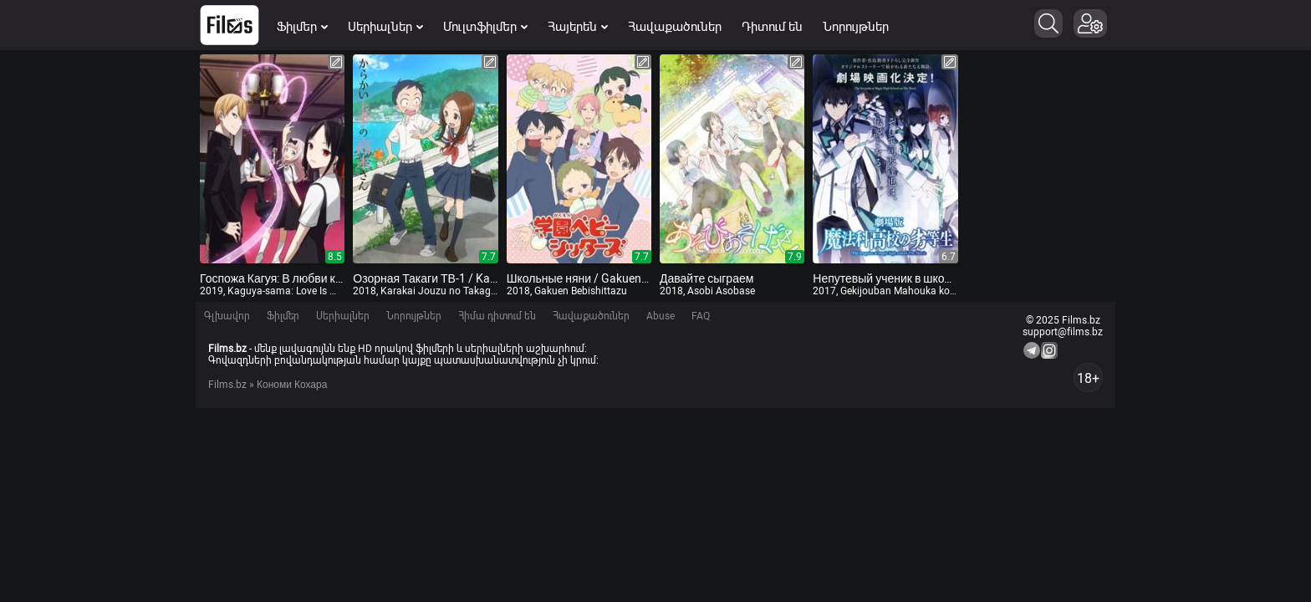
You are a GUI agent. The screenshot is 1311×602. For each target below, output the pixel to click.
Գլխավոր (227, 316)
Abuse (660, 316)
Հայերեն (578, 26)
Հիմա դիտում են (497, 316)
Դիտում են (772, 26)
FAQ (700, 316)
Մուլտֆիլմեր (485, 26)
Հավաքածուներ (675, 26)
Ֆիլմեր (302, 26)
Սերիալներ (385, 26)
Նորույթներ (856, 26)
